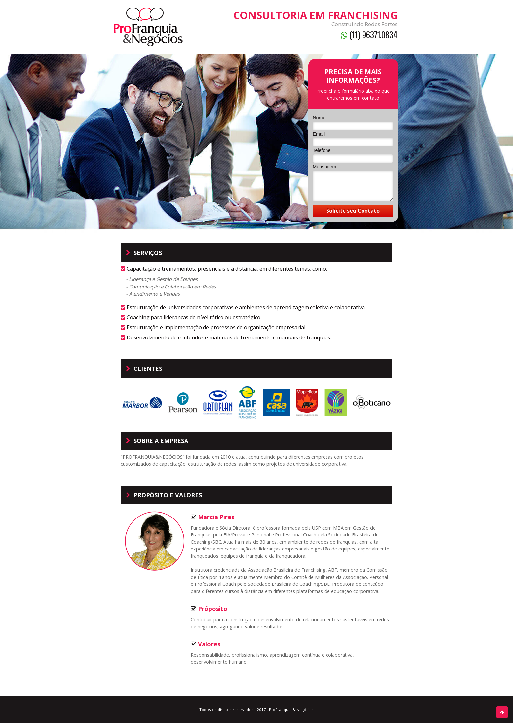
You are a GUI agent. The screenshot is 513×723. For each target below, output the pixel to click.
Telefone (321, 150)
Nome (319, 117)
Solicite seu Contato (353, 210)
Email (319, 134)
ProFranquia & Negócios (291, 709)
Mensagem (324, 166)
